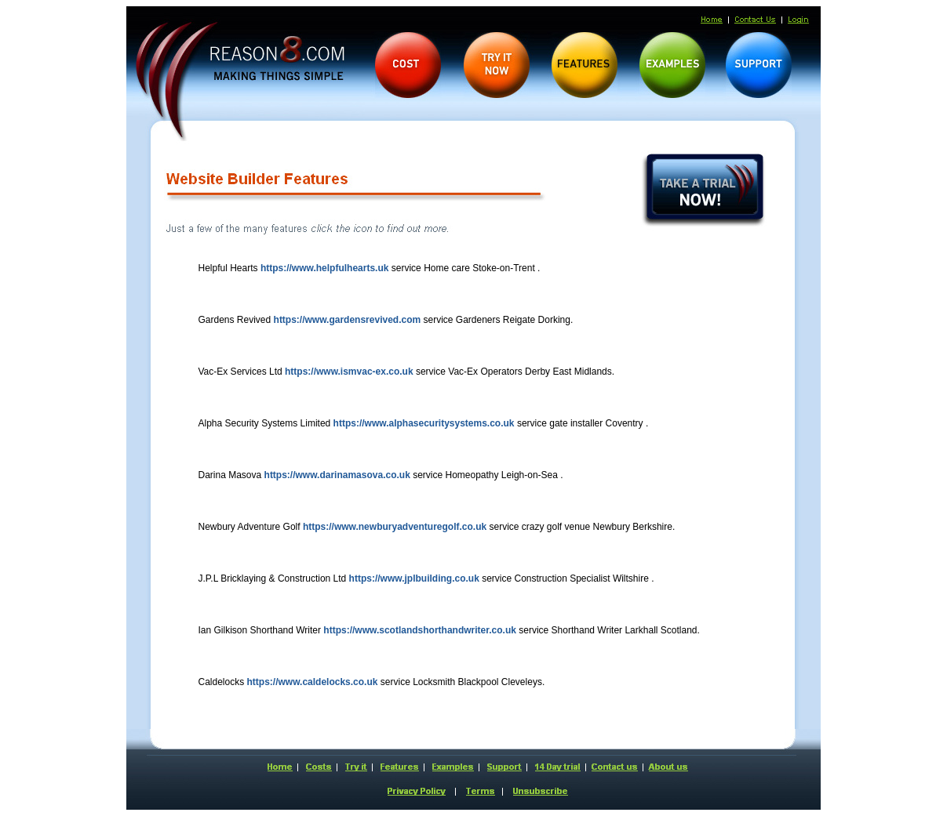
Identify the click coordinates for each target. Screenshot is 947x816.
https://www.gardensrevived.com (347, 319)
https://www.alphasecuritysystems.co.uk (424, 423)
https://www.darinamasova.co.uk (337, 475)
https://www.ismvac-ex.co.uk (349, 371)
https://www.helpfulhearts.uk (324, 268)
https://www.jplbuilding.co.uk (414, 578)
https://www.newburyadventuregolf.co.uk (394, 526)
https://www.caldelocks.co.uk (312, 681)
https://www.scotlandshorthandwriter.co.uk (419, 630)
